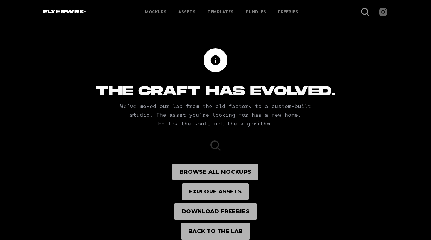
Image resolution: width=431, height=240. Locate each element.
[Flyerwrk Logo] (63, 12)
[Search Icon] (365, 12)
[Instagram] (383, 12)
